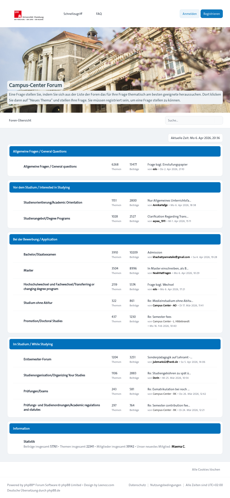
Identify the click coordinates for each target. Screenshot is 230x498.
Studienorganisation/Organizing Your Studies (54, 375)
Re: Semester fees (159, 316)
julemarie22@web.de (165, 362)
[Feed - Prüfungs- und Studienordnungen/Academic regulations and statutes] (104, 407)
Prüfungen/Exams (36, 391)
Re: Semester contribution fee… (169, 405)
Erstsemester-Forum (37, 359)
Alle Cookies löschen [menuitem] (203, 469)
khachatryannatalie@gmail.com (171, 257)
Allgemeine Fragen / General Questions (39, 151)
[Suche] (210, 120)
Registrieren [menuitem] (211, 13)
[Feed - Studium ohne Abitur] (104, 303)
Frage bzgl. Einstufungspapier (168, 164)
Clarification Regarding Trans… (168, 216)
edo (155, 169)
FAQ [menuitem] (96, 13)
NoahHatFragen (162, 273)
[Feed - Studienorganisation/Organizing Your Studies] (104, 375)
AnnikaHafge (160, 205)
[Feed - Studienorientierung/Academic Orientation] (104, 202)
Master (28, 270)
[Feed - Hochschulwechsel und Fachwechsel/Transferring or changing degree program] (104, 286)
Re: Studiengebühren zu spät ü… (169, 373)
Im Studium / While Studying (33, 344)
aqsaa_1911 (159, 221)
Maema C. (178, 446)
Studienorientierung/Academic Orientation (53, 202)
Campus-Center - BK (164, 394)
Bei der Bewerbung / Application (35, 239)
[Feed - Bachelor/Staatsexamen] (104, 254)
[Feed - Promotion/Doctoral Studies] (104, 321)
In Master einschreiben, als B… (168, 268)
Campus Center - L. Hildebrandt (171, 321)
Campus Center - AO (165, 305)
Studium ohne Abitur (38, 303)
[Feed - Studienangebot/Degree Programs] (104, 218)
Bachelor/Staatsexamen (40, 254)
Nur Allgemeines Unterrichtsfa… (169, 200)
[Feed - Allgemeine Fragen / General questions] (104, 166)
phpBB (28, 485)
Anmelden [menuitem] (190, 13)
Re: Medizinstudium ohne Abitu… (170, 300)
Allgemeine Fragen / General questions (50, 166)
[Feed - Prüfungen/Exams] (104, 391)
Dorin (156, 378)
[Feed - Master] (104, 270)
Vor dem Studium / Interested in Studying (41, 187)
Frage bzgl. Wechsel (161, 284)
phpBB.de (53, 490)
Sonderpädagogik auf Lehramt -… (170, 357)
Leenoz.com (106, 485)
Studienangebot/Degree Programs (47, 218)
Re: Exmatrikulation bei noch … (169, 389)
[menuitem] (71, 14)
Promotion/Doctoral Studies (43, 321)
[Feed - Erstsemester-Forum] (104, 359)
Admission (155, 252)
